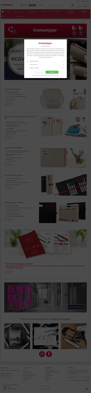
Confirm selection (39, 72)
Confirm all (52, 72)
